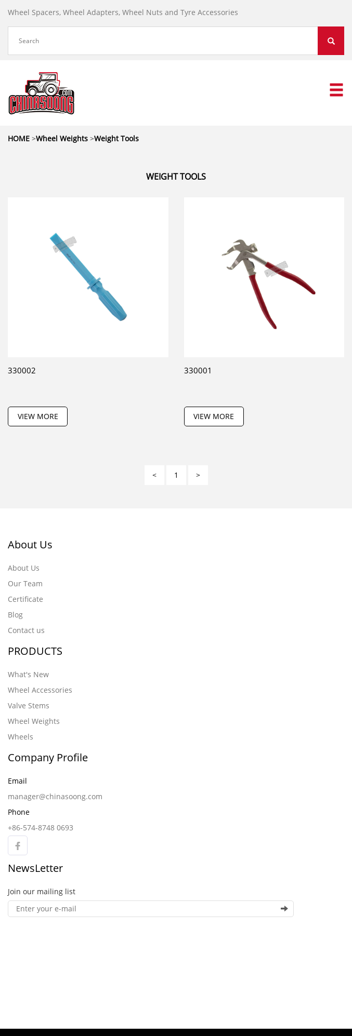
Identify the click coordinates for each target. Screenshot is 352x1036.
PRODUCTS (35, 651)
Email (17, 781)
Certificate (25, 599)
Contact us (26, 630)
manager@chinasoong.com (55, 796)
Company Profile (48, 757)
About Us (30, 544)
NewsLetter (35, 868)
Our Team (25, 583)
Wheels (20, 737)
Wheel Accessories (40, 690)
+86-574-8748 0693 (40, 827)
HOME (19, 138)
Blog (15, 615)
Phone (19, 812)
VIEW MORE (38, 416)
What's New (28, 674)
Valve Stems (28, 705)
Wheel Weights (34, 721)
